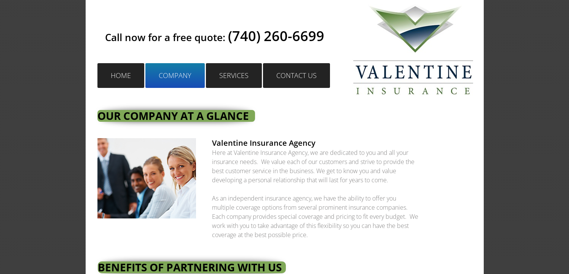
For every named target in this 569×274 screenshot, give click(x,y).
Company (175, 75)
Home (121, 75)
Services (234, 75)
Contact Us (296, 75)
